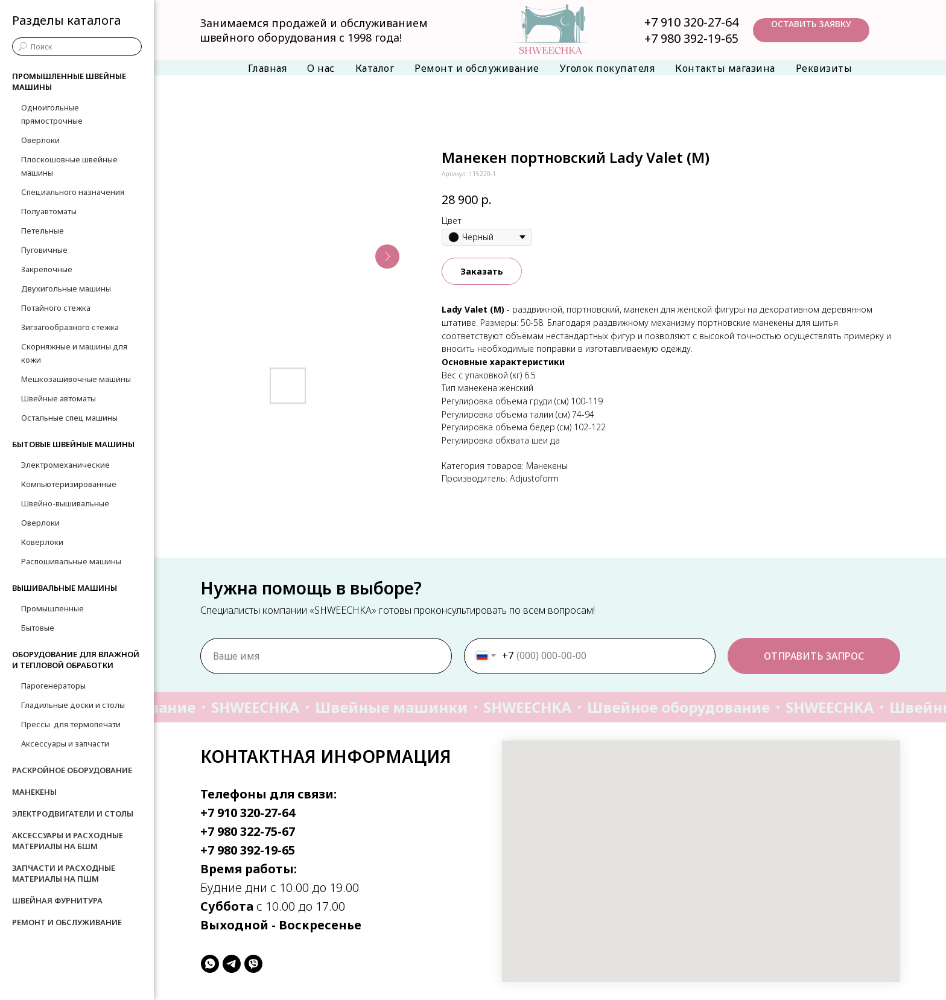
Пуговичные (44, 249)
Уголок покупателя (607, 68)
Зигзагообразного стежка (70, 327)
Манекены (34, 791)
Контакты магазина (725, 68)
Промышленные (52, 608)
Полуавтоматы (49, 211)
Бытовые (37, 627)
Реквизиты (824, 68)
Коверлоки (42, 542)
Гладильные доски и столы (73, 704)
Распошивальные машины (71, 561)
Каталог (375, 68)
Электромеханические (65, 464)
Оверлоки (40, 140)
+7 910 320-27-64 (691, 22)
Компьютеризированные (68, 484)
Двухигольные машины (66, 288)
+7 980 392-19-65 (691, 38)
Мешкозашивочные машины (76, 379)
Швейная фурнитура (57, 900)
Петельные (42, 230)
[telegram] (232, 964)
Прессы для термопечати (71, 724)
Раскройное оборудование (72, 770)
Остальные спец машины (69, 417)
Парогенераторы (53, 685)
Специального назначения (72, 191)
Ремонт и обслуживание (476, 68)
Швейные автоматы (58, 398)
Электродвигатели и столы (72, 813)
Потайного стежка (55, 307)
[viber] (253, 964)
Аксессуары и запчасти (65, 743)
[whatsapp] (210, 964)
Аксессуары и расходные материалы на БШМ (67, 841)
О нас (321, 68)
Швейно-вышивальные (65, 503)
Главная (267, 68)
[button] (811, 30)
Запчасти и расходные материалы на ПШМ (63, 873)
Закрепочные (46, 269)
